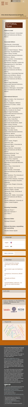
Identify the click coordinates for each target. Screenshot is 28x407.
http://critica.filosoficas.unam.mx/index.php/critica (13, 394)
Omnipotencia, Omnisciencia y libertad (13, 273)
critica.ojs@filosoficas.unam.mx (13, 358)
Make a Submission (8, 253)
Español (7, 246)
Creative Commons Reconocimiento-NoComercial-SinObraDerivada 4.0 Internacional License (13, 390)
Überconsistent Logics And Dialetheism (13, 269)
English (6, 242)
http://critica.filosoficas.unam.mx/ (10, 359)
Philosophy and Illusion (9, 278)
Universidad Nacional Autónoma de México (12, 387)
